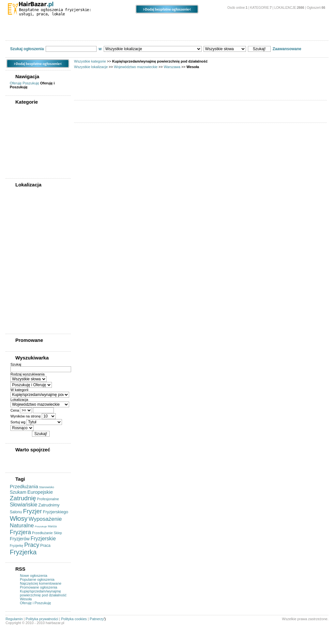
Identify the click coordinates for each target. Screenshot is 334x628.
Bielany (19, 231)
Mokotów (21, 237)
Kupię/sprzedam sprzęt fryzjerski (41, 33)
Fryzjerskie (43, 538)
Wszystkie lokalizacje (91, 67)
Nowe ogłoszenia (33, 575)
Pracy (31, 545)
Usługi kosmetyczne (221, 33)
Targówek (21, 274)
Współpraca (262, 33)
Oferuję (16, 83)
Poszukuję (31, 83)
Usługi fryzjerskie (174, 33)
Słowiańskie (23, 504)
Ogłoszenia (136, 23)
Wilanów (20, 305)
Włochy (19, 312)
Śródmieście (24, 268)
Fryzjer (32, 511)
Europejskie (40, 492)
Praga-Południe (26, 250)
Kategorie (30, 23)
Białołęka (21, 225)
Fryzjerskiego (55, 511)
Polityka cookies (74, 619)
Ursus (18, 281)
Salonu (16, 512)
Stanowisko (46, 487)
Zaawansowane (287, 49)
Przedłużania (24, 486)
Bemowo (20, 219)
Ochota (19, 243)
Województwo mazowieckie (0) (37, 206)
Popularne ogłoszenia (37, 579)
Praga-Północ (24, 256)
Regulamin (14, 619)
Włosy (18, 518)
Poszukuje (41, 526)
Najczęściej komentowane (40, 583)
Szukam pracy (132, 33)
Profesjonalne (48, 499)
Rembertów (23, 262)
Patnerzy (97, 619)
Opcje (183, 23)
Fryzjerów (20, 538)
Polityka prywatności (42, 619)
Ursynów (21, 287)
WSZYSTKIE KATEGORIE (32, 109)
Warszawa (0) (22, 212)
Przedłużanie (42, 533)
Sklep (58, 533)
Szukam (18, 492)
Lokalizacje (82, 23)
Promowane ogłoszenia (38, 587)
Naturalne (22, 525)
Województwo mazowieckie (136, 67)
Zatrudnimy (49, 505)
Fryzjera (20, 532)
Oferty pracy (95, 33)
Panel (224, 23)
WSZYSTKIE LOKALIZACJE (34, 192)
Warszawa (172, 67)
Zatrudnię (23, 498)
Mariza (52, 526)
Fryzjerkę (16, 546)
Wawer (19, 293)
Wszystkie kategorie (90, 61)
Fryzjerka (23, 552)
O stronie (268, 23)
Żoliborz (20, 324)
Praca (45, 545)
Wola (17, 318)
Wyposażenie (45, 519)
